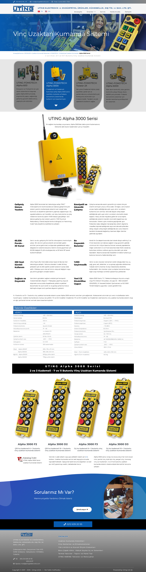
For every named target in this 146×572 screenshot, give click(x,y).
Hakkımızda (115, 12)
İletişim (128, 12)
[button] (52, 105)
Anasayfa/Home (18, 53)
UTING (16, 540)
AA (86, 457)
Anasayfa (78, 12)
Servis (102, 12)
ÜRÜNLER (27, 53)
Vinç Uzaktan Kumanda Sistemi (61, 33)
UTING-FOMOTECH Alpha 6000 (116, 84)
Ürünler (91, 12)
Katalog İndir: (30, 458)
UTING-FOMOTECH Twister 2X (86, 84)
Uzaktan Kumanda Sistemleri (41, 53)
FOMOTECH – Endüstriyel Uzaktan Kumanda (64, 53)
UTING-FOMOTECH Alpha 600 (26, 84)
